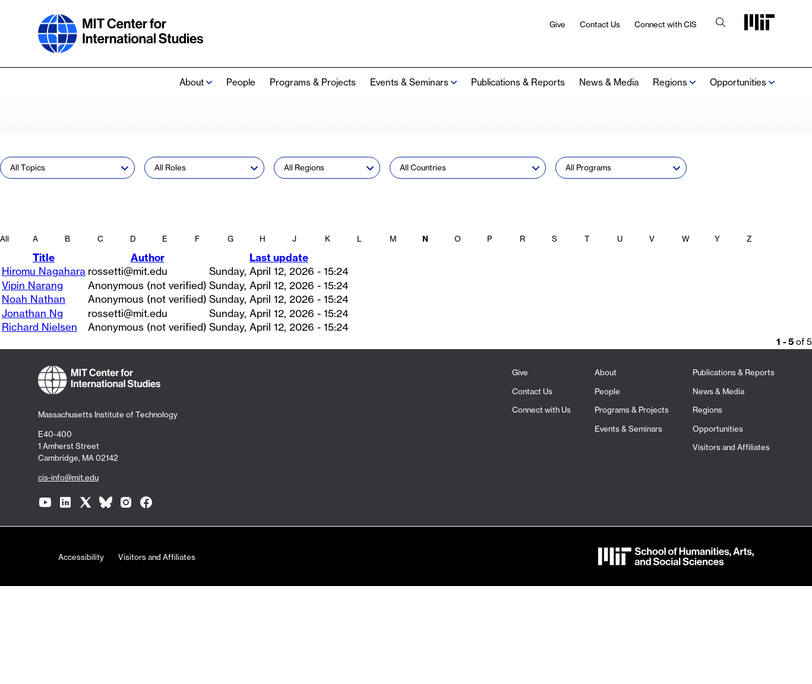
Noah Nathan (33, 299)
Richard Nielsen (39, 327)
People (240, 82)
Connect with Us (541, 409)
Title (44, 257)
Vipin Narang (32, 285)
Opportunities (738, 82)
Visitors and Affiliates (731, 447)
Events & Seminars (409, 82)
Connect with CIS (665, 24)
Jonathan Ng (32, 313)
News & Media (609, 82)
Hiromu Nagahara (44, 271)
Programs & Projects (313, 82)
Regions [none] (670, 82)
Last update (278, 257)
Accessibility (81, 557)
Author (148, 257)
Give (557, 24)
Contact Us (600, 24)
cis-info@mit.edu (68, 477)
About (191, 82)
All (4, 238)
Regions (707, 409)
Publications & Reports (518, 82)
